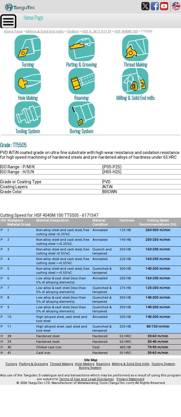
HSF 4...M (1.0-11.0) (96, 31)
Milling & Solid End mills (45, 31)
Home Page (33, 17)
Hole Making (28, 97)
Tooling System (27, 131)
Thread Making (135, 64)
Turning (28, 64)
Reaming (81, 97)
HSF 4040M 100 (126, 31)
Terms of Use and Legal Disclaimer (86, 379)
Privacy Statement (130, 379)
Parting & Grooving (81, 64)
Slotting (73, 31)
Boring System (81, 131)
